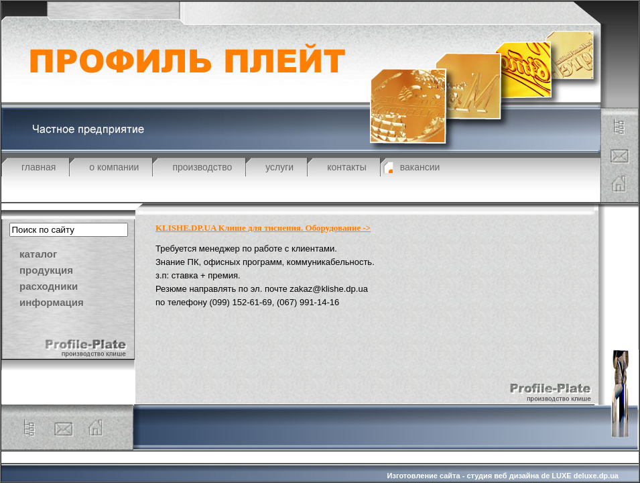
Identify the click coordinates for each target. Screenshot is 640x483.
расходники (48, 286)
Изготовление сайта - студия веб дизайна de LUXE (479, 476)
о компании (114, 167)
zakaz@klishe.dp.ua (329, 289)
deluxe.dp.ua (596, 476)
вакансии (420, 167)
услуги (279, 167)
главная (38, 167)
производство (202, 167)
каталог (38, 254)
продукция (46, 270)
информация (51, 302)
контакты (347, 167)
